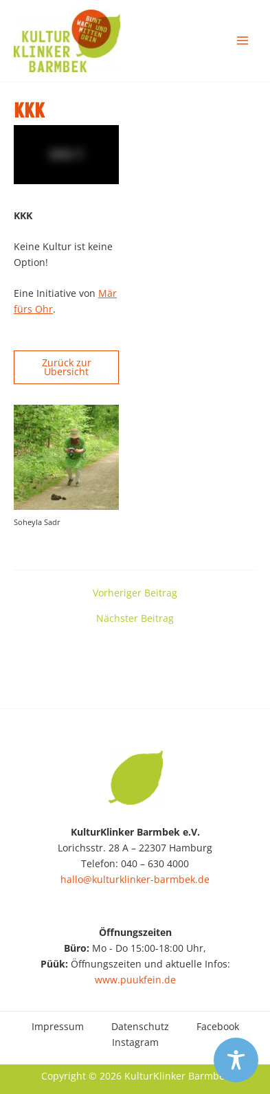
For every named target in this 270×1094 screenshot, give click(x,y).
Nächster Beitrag (135, 618)
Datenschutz (140, 1026)
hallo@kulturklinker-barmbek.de (135, 879)
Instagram (135, 1042)
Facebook (217, 1026)
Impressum (58, 1026)
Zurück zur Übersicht (66, 367)
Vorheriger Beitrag (135, 593)
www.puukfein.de (135, 979)
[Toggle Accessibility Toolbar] (236, 1060)
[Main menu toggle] (243, 41)
